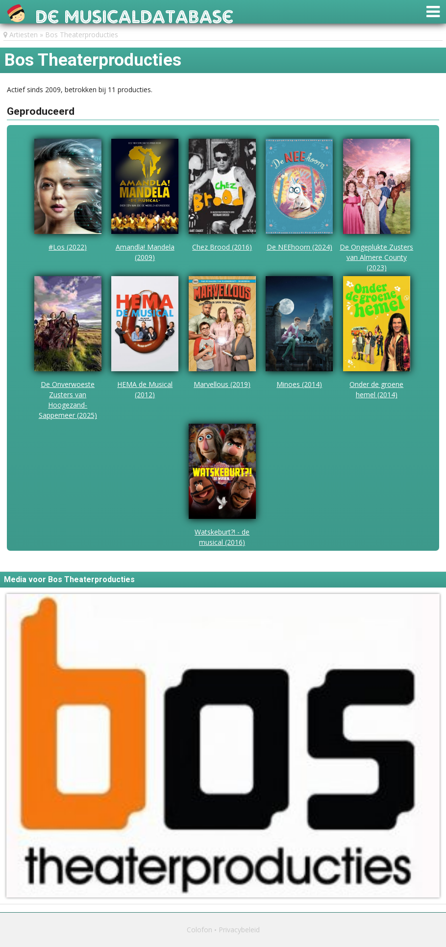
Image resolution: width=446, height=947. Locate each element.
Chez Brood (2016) (222, 247)
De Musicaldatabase (134, 14)
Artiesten (23, 34)
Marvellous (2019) (222, 384)
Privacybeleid (239, 929)
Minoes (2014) (299, 384)
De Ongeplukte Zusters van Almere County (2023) (376, 257)
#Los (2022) (68, 247)
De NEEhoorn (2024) (299, 247)
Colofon (199, 929)
